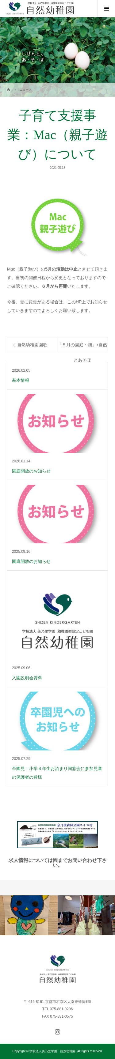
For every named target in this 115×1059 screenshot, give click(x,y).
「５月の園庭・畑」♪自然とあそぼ (82, 348)
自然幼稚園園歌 (32, 345)
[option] (29, 915)
